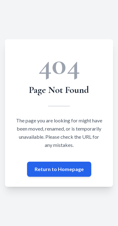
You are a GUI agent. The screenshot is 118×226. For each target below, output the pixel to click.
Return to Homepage (59, 169)
